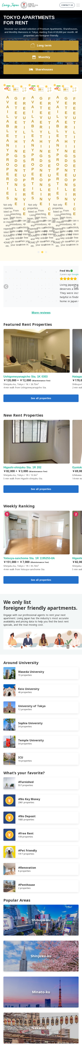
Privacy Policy (11, 981)
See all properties (41, 277)
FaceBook (35, 1004)
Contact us (9, 990)
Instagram (49, 1004)
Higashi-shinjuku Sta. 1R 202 (36, 329)
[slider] (32, 158)
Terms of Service (12, 977)
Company (8, 986)
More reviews (41, 191)
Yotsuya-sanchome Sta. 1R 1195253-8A (36, 419)
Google (39, 153)
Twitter (42, 1004)
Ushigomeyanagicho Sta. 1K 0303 (36, 238)
